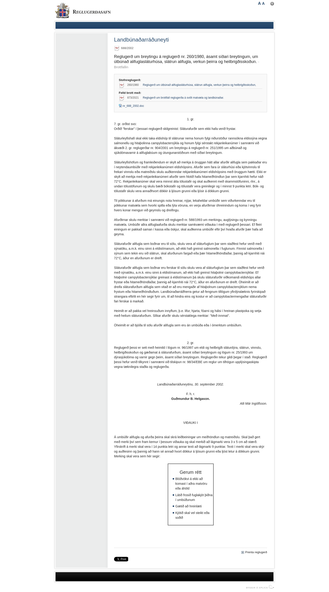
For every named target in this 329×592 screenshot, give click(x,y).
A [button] (259, 3)
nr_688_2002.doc (131, 105)
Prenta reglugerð (256, 552)
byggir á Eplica (259, 587)
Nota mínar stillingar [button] (272, 4)
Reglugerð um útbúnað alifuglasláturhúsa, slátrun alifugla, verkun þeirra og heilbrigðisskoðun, (199, 84)
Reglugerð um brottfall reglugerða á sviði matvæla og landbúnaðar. (183, 97)
